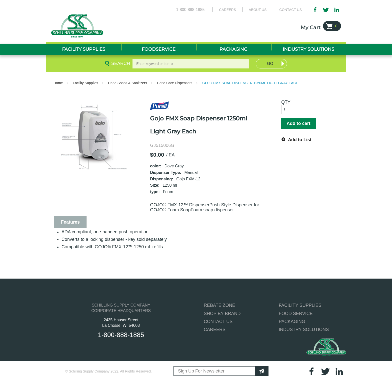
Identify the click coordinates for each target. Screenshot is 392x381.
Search (119, 63)
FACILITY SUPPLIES (300, 305)
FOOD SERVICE (296, 313)
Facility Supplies (85, 83)
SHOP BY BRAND (222, 313)
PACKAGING (292, 321)
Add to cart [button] (298, 123)
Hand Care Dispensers (174, 83)
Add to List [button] (300, 139)
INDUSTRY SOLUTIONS (304, 329)
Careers (227, 10)
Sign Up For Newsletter (201, 371)
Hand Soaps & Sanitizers (127, 83)
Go (270, 63)
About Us (257, 10)
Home (58, 83)
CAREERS (215, 329)
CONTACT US (218, 321)
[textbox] (190, 63)
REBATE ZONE (219, 305)
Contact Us (290, 10)
